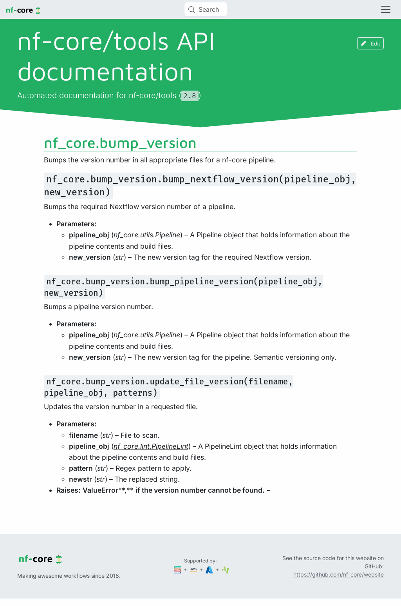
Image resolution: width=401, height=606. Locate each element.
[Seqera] (178, 569)
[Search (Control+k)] (205, 9)
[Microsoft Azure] (210, 569)
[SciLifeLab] (225, 569)
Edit (370, 43)
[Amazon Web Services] (194, 569)
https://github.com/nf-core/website (338, 574)
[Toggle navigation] (385, 9)
